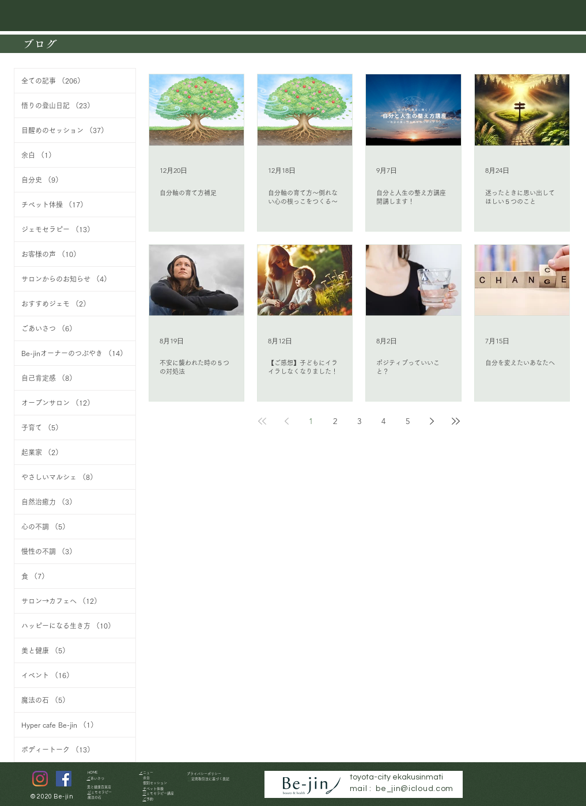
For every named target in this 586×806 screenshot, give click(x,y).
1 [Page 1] (311, 421)
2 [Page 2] (335, 421)
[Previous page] (286, 421)
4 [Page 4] (383, 421)
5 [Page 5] (408, 421)
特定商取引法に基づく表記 (210, 779)
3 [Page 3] (359, 421)
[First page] (262, 421)
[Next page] (431, 421)
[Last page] (455, 421)
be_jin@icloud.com (414, 789)
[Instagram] (40, 778)
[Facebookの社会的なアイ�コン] (63, 778)
